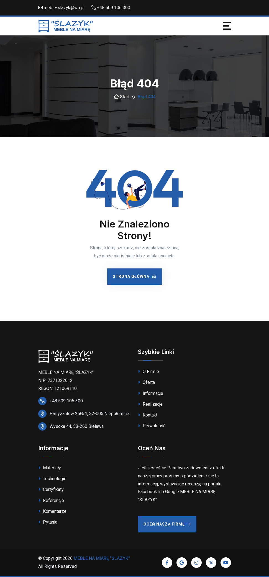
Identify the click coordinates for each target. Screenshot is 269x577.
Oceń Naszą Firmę (167, 524)
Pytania (47, 522)
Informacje (150, 393)
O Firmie (148, 371)
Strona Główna (135, 276)
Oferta (146, 382)
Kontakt (147, 415)
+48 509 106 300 (110, 7)
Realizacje (150, 404)
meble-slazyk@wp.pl (61, 7)
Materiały (49, 467)
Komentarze (52, 511)
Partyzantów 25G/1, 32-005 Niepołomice (89, 413)
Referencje (51, 500)
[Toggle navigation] (227, 26)
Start (122, 96)
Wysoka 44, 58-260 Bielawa (77, 426)
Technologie (52, 478)
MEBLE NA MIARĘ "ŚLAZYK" (102, 558)
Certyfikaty (51, 489)
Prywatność (151, 425)
